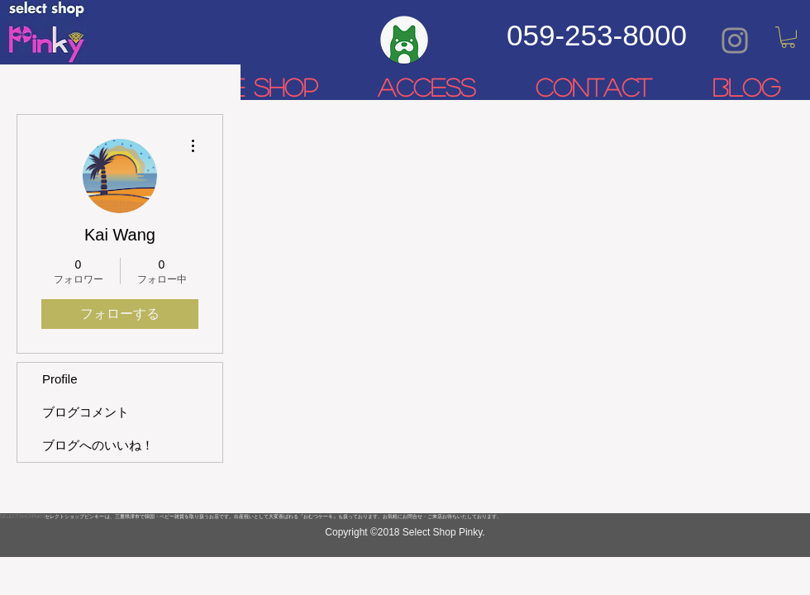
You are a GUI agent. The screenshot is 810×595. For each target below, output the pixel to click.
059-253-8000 (597, 35)
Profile (60, 379)
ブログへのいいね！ (98, 445)
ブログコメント (85, 412)
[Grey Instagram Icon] (734, 40)
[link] (788, 37)
